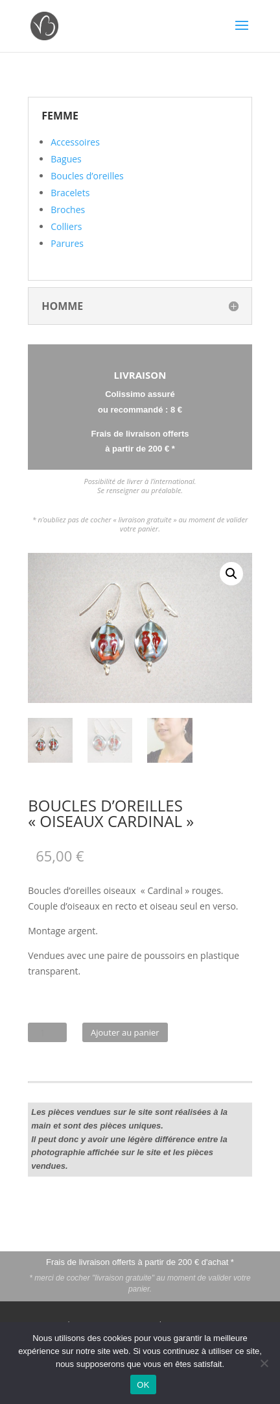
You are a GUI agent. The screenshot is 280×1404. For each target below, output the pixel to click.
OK (143, 1385)
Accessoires (75, 142)
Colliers (66, 226)
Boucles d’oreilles (87, 176)
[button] (231, 573)
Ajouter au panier (125, 1032)
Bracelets (70, 192)
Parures (67, 243)
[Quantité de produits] (47, 1032)
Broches (68, 209)
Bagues (66, 159)
